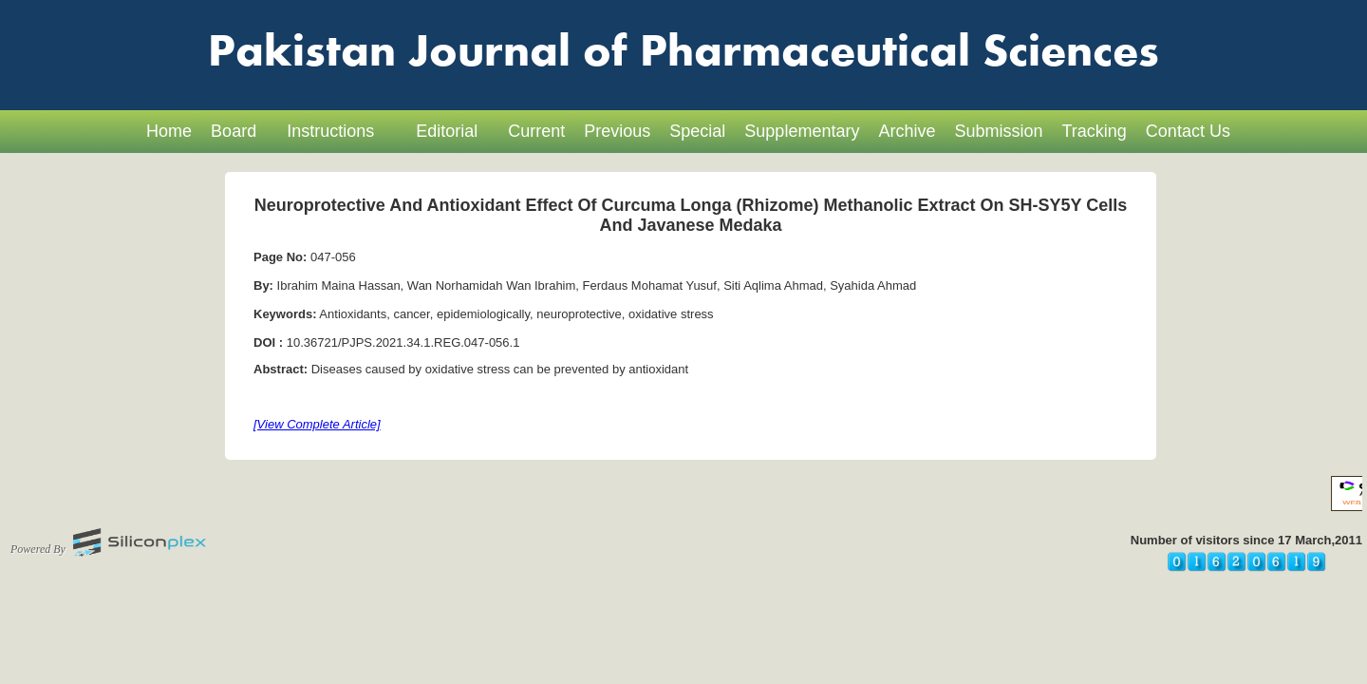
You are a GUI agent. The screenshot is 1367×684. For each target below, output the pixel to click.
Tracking (1094, 131)
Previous (617, 131)
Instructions (330, 131)
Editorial (447, 131)
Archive (906, 131)
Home (169, 131)
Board (233, 131)
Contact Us (1188, 131)
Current (536, 131)
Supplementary (801, 131)
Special (697, 131)
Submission (998, 131)
